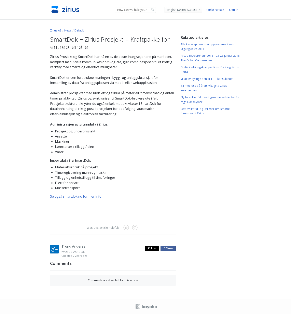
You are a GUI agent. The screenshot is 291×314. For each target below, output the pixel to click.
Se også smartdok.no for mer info (75, 196)
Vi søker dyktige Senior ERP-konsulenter (207, 79)
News (68, 30)
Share (168, 248)
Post (152, 248)
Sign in (233, 10)
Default (79, 30)
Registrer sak (215, 10)
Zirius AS (55, 30)
